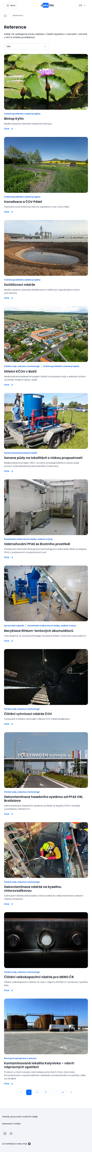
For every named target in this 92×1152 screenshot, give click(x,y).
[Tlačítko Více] (8, 128)
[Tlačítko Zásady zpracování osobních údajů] (20, 1116)
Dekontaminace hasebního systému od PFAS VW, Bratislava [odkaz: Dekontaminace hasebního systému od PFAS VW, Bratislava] (43, 799)
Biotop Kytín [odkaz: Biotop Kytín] (14, 118)
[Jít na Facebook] (11, 1133)
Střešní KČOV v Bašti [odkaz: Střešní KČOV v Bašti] (20, 371)
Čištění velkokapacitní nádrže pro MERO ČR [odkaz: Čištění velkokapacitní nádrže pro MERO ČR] (39, 977)
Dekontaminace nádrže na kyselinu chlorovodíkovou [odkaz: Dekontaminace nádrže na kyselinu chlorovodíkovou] (32, 889)
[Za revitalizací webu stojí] (16, 1143)
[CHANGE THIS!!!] (82, 5)
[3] (46, 1092)
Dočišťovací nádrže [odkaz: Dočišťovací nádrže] (19, 285)
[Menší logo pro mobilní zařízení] (47, 7)
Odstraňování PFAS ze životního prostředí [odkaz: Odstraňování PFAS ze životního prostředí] (37, 544)
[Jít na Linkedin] (5, 1133)
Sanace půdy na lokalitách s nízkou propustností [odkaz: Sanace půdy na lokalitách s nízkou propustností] (43, 458)
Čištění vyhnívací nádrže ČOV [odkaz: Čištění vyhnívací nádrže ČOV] (28, 714)
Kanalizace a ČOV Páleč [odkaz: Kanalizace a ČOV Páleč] (23, 202)
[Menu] (11, 5)
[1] (21, 1092)
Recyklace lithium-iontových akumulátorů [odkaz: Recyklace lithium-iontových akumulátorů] (38, 631)
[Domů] (5, 15)
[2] (37, 1092)
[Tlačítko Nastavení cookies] (11, 1123)
